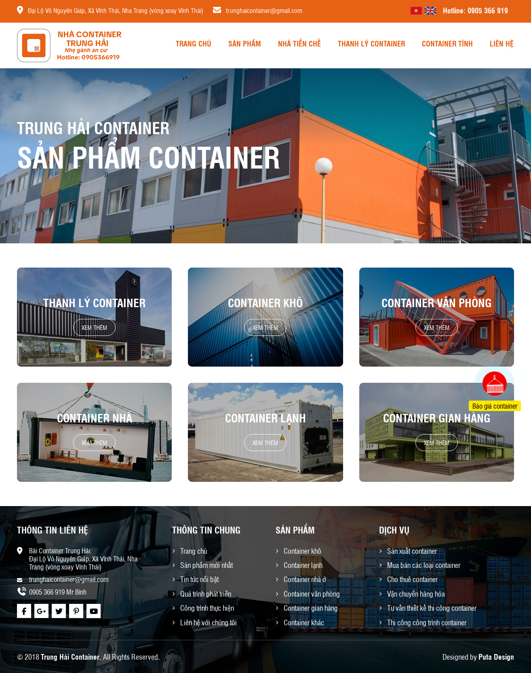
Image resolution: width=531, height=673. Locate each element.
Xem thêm (94, 327)
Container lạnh (265, 417)
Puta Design (496, 656)
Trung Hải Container (70, 656)
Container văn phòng (436, 302)
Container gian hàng (436, 417)
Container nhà (94, 417)
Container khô (265, 302)
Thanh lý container (94, 302)
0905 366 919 (488, 10)
